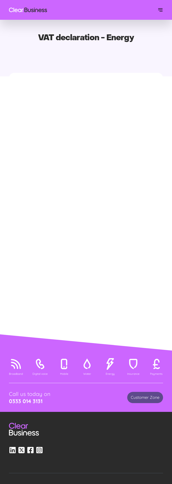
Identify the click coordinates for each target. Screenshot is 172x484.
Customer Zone (145, 397)
